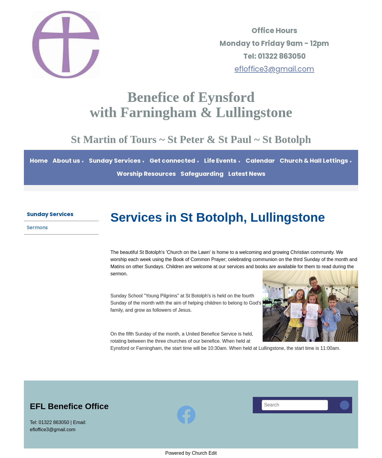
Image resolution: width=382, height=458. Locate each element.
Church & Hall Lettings (314, 160)
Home (39, 160)
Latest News (246, 174)
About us (66, 160)
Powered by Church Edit (191, 453)
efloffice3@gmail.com (274, 69)
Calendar (260, 160)
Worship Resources (146, 174)
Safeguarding (202, 174)
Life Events (220, 160)
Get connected (172, 160)
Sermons (37, 227)
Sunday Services (115, 160)
